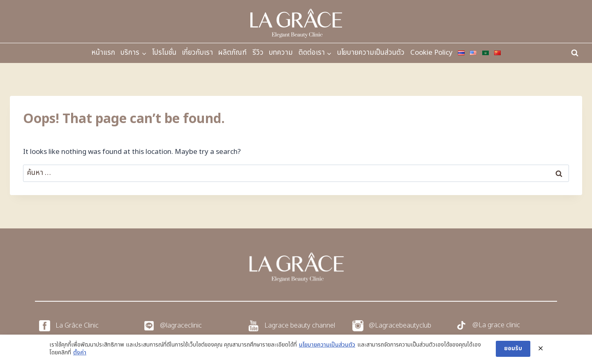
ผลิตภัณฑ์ (232, 52)
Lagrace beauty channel (299, 325)
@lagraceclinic (181, 325)
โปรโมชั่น (164, 52)
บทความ (281, 52)
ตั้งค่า (79, 353)
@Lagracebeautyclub (400, 325)
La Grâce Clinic (77, 325)
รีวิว (258, 52)
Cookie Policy (431, 52)
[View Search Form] (574, 53)
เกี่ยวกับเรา (197, 52)
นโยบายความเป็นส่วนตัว (371, 52)
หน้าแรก (103, 52)
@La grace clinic (496, 325)
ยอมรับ (513, 348)
